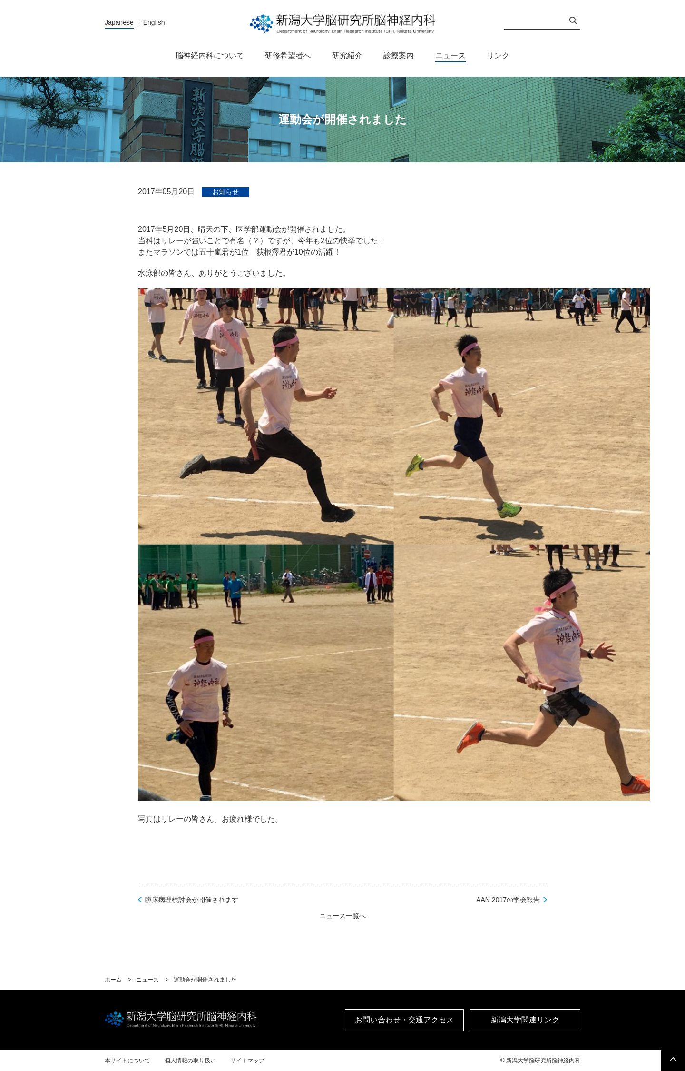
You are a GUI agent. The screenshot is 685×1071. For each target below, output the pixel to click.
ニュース (147, 979)
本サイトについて (127, 1060)
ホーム (113, 979)
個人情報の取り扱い (190, 1060)
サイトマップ (247, 1060)
